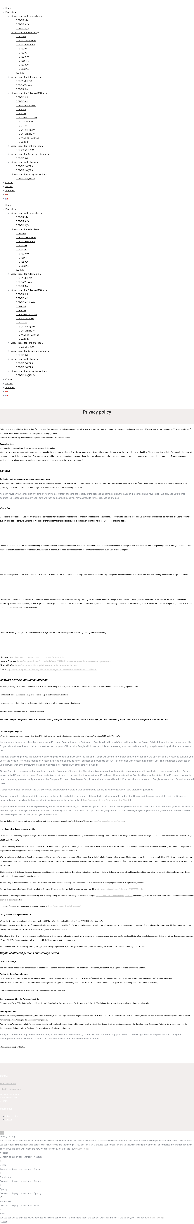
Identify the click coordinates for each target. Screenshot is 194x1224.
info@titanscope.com (10, 1089)
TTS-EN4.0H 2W (24, 81)
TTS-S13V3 (21, 114)
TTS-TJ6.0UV (22, 65)
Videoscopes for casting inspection (28, 174)
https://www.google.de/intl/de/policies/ (108, 821)
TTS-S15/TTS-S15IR (25, 122)
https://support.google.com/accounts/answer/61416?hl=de (39, 657)
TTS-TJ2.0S (21, 53)
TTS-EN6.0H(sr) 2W (25, 134)
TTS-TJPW (21, 37)
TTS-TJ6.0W (22, 158)
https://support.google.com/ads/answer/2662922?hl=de (120, 889)
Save (2, 1214)
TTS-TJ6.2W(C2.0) (24, 166)
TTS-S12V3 (21, 109)
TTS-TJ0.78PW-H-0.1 (26, 41)
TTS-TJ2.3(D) (22, 20)
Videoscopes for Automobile (25, 77)
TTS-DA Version (24, 85)
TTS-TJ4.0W (22, 89)
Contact (9, 182)
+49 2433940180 (8, 1083)
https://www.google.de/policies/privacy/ (64, 906)
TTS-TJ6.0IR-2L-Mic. (26, 105)
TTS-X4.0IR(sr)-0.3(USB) (27, 138)
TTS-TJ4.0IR (22, 97)
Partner (9, 187)
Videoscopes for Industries (24, 32)
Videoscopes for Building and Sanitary (29, 154)
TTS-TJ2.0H (21, 49)
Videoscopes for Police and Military (28, 93)
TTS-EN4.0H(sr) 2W (25, 130)
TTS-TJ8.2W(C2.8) (24, 170)
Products (9, 12)
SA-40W (20, 73)
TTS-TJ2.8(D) (22, 24)
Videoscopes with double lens (25, 16)
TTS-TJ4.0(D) (22, 28)
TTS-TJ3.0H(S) (22, 61)
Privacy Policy (11, 1116)
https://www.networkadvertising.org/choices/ (114, 896)
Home (8, 8)
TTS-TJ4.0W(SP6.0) (25, 178)
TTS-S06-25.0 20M (25, 150)
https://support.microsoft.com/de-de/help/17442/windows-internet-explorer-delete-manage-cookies (64, 661)
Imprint (8, 1119)
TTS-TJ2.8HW (22, 57)
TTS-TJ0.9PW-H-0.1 (25, 45)
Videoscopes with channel (24, 162)
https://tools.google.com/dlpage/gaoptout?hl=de (106, 800)
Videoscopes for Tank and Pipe (26, 146)
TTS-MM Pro (22, 69)
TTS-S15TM (21, 126)
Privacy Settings (156, 1218)
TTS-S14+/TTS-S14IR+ (26, 118)
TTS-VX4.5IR (22, 142)
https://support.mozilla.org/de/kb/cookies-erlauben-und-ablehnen (46, 665)
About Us (10, 191)
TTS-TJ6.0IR (22, 101)
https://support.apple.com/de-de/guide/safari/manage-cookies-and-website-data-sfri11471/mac (52, 669)
